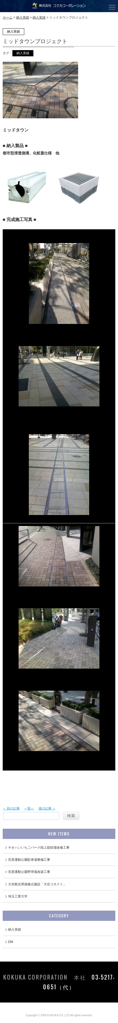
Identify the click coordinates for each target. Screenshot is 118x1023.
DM (10, 942)
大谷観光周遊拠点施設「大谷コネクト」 (37, 884)
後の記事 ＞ (47, 808)
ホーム (7, 17)
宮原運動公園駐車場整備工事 (29, 860)
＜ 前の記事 (11, 808)
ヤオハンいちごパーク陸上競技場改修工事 (39, 847)
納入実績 (22, 17)
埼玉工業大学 (17, 896)
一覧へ (29, 808)
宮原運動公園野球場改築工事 (29, 872)
